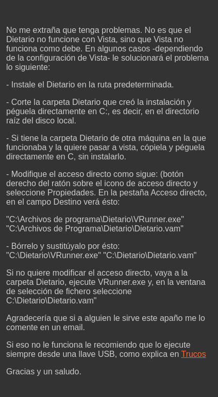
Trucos (193, 354)
